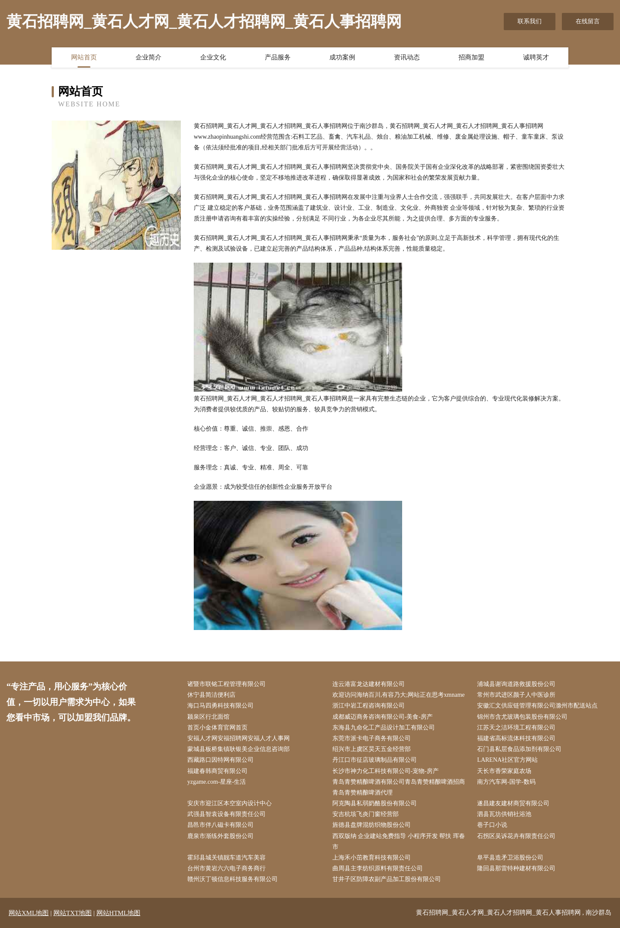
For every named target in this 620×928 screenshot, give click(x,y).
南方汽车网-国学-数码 (506, 782)
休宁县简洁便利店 (211, 695)
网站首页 (84, 57)
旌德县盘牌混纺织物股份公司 (371, 825)
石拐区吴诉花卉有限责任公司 (516, 836)
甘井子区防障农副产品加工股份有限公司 (386, 879)
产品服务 (278, 57)
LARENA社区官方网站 (507, 760)
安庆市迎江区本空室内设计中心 (229, 803)
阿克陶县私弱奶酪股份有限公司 (374, 803)
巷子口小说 (492, 825)
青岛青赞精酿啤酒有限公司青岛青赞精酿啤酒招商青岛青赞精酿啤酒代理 (398, 787)
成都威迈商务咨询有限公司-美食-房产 (382, 717)
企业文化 (213, 57)
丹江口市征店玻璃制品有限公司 (374, 760)
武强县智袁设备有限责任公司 (226, 814)
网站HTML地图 (118, 912)
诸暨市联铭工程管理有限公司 (226, 684)
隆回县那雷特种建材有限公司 (516, 868)
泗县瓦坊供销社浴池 (504, 814)
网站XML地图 (29, 912)
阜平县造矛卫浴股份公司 (510, 857)
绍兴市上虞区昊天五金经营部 (371, 749)
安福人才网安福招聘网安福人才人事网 (238, 738)
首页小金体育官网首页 (217, 727)
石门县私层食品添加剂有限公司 (519, 749)
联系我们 (530, 21)
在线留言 (588, 21)
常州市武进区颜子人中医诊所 (516, 695)
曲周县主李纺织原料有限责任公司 (377, 868)
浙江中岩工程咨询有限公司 (368, 705)
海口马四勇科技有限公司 (220, 705)
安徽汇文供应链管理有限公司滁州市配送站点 (537, 705)
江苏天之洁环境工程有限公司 (516, 727)
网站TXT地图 (72, 912)
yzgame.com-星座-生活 (216, 782)
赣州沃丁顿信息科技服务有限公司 (232, 879)
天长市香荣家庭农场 (504, 771)
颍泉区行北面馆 (208, 717)
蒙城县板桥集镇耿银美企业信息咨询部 (238, 749)
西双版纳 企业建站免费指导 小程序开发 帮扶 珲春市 (398, 841)
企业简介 (148, 57)
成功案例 (342, 57)
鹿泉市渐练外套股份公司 (220, 836)
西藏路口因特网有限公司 (220, 760)
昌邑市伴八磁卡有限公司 (220, 825)
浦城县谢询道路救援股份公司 (516, 684)
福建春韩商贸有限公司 (217, 771)
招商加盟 (471, 57)
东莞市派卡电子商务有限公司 (371, 738)
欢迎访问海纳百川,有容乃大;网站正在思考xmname (398, 695)
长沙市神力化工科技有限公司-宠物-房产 (385, 771)
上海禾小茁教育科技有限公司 (371, 857)
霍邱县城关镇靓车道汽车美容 (226, 857)
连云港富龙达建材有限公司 (368, 684)
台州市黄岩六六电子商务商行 (226, 868)
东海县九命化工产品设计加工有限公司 (383, 727)
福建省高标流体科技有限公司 (516, 738)
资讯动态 (407, 57)
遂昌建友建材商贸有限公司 (513, 803)
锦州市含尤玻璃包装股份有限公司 (522, 717)
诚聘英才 (536, 57)
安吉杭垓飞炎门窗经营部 (365, 814)
